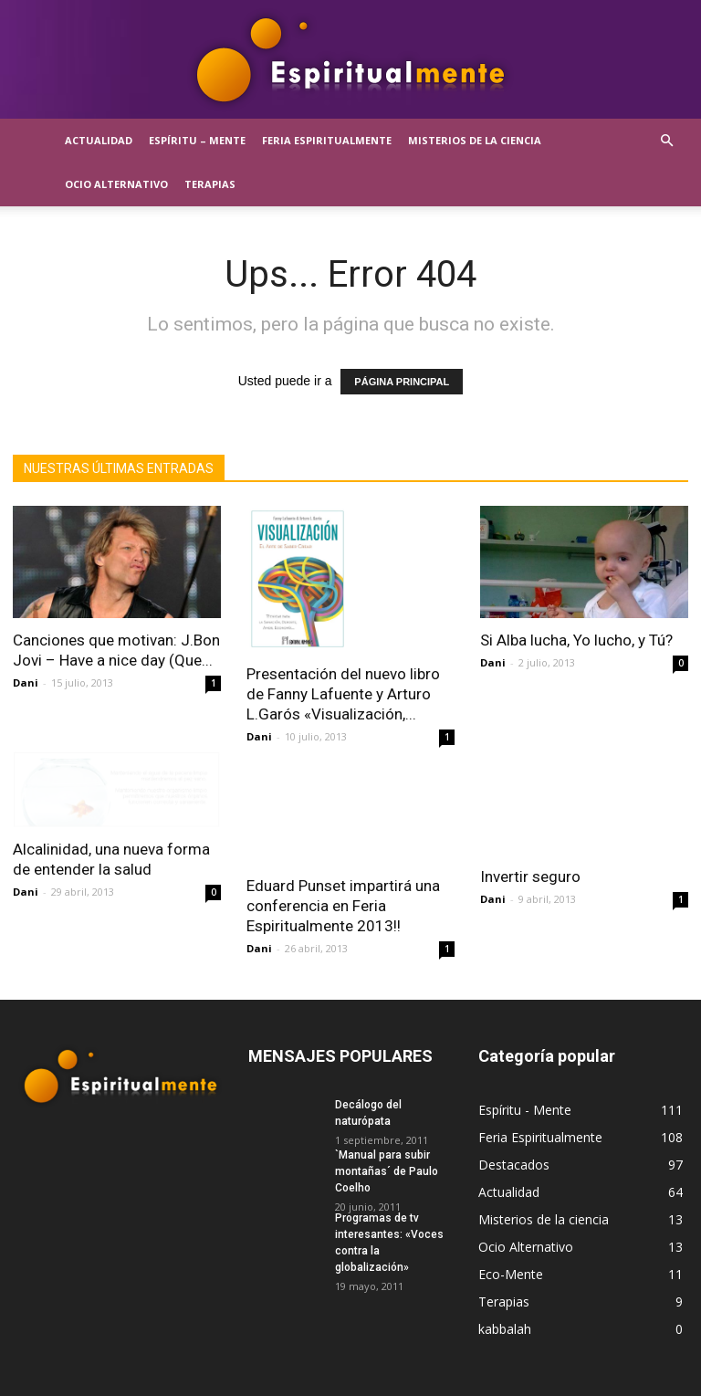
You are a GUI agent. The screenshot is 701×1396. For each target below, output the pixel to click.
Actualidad (98, 140)
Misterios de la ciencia (474, 140)
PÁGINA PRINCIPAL (401, 381)
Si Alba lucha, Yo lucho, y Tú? (576, 640)
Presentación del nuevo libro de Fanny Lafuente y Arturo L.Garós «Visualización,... (343, 694)
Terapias (209, 184)
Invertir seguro (530, 876)
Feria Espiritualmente (327, 140)
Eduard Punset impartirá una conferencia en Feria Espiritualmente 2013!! (343, 896)
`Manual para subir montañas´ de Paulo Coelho (386, 1162)
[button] (666, 141)
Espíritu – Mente (197, 140)
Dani (25, 682)
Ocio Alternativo (116, 184)
